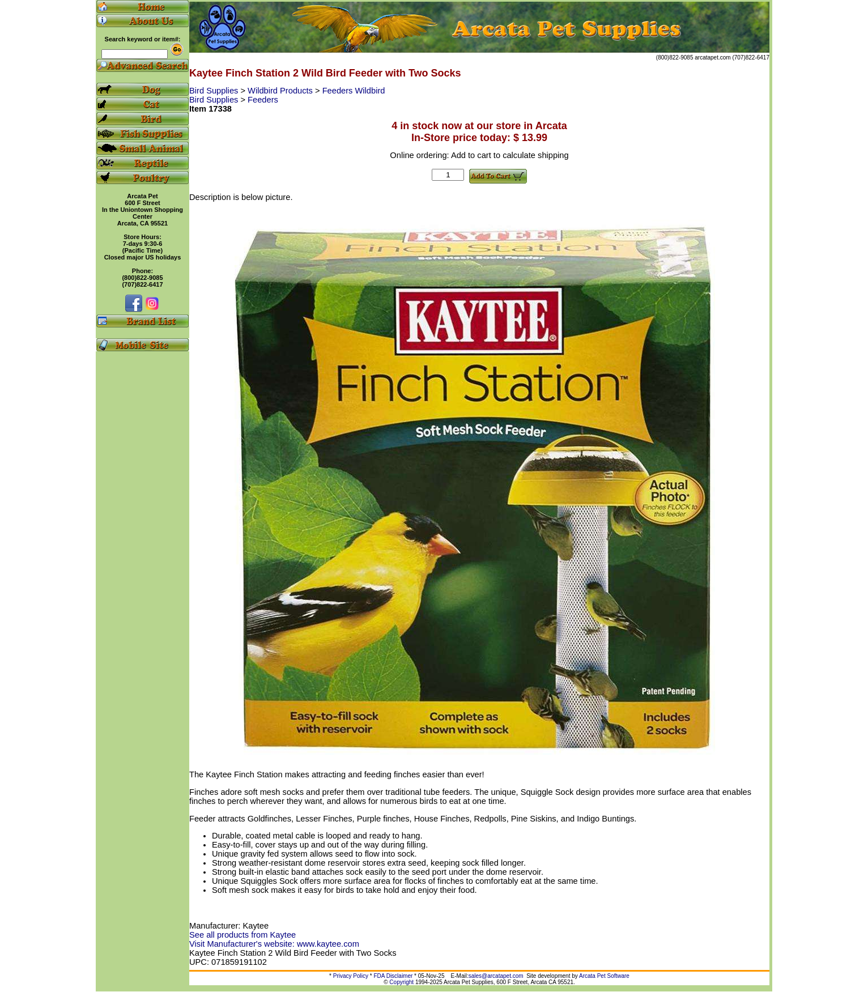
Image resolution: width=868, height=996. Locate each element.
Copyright (401, 982)
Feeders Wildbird (353, 90)
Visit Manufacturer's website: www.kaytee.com (274, 943)
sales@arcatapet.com (496, 976)
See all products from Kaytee (242, 934)
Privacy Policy (350, 976)
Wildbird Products (281, 90)
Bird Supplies (214, 90)
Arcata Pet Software (604, 976)
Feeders (263, 99)
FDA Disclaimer (392, 976)
